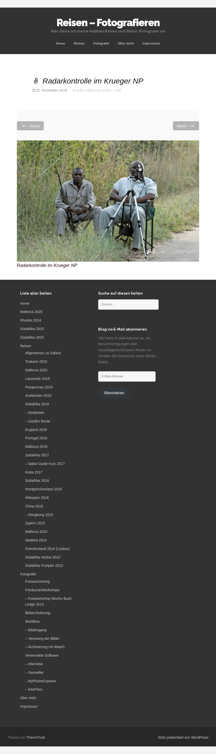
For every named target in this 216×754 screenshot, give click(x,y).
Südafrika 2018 (37, 404)
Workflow (32, 621)
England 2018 (36, 430)
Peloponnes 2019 (39, 387)
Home (60, 43)
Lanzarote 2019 (37, 379)
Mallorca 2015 (36, 532)
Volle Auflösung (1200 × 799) (98, 90)
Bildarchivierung (37, 613)
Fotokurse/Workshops (42, 590)
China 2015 (34, 506)
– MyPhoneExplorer (40, 681)
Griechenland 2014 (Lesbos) (47, 549)
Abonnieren (114, 393)
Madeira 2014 (36, 540)
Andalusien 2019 (38, 395)
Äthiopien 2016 (37, 498)
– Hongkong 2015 (39, 515)
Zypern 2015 (35, 523)
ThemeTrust (35, 737)
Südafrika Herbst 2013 (42, 557)
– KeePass (33, 689)
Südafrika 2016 (37, 481)
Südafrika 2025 (32, 337)
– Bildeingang (36, 630)
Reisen (79, 43)
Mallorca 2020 (36, 370)
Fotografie (101, 43)
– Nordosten (34, 413)
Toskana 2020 (36, 362)
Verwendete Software (42, 655)
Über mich (126, 43)
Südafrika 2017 (37, 455)
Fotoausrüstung (37, 581)
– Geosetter (34, 672)
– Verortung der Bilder (42, 639)
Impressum (151, 43)
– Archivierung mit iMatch (44, 647)
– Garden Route (37, 421)
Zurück (30, 125)
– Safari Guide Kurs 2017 (45, 464)
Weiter (186, 125)
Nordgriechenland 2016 (43, 489)
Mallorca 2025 (31, 312)
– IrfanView (34, 664)
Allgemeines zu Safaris (43, 353)
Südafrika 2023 (32, 329)
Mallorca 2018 (36, 447)
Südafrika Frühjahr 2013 (44, 566)
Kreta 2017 (34, 472)
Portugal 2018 (36, 438)
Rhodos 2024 (30, 320)
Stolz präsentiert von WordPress (183, 737)
